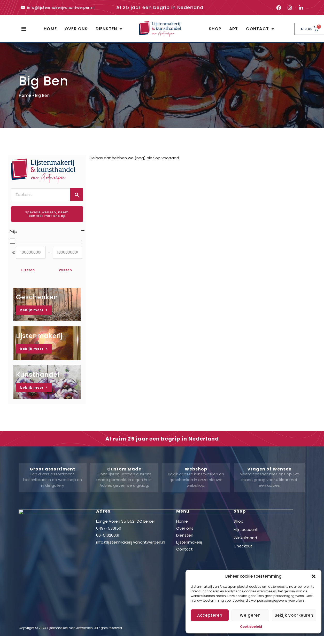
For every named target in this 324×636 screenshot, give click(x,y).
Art (233, 29)
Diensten (109, 29)
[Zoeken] (76, 194)
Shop (215, 29)
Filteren (28, 270)
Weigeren (250, 615)
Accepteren (209, 615)
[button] (313, 576)
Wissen (65, 270)
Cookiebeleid (251, 626)
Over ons (76, 29)
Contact (260, 29)
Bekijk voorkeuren (294, 615)
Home (50, 29)
